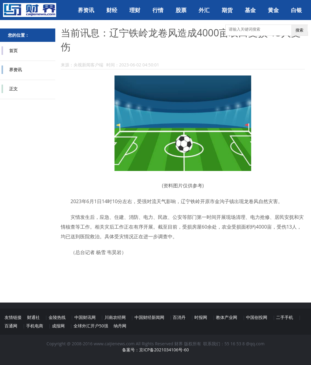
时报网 (200, 317)
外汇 (204, 10)
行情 (157, 10)
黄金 (273, 10)
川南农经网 (115, 317)
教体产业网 (226, 317)
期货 (227, 10)
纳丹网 (120, 326)
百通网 (11, 326)
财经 (111, 10)
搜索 (299, 30)
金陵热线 (57, 317)
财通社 (33, 317)
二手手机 (284, 317)
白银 (296, 10)
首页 (13, 50)
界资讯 (86, 10)
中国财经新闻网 (149, 317)
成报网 (58, 326)
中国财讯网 (85, 317)
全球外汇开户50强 (90, 326)
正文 (13, 89)
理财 (134, 10)
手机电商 (34, 326)
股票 (181, 10)
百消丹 (179, 317)
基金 (250, 10)
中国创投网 (256, 317)
